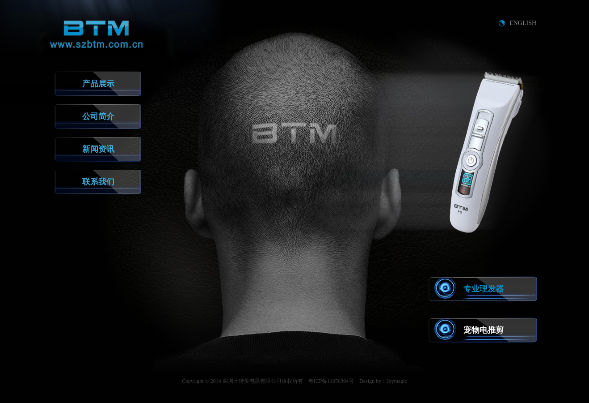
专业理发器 (483, 288)
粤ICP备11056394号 (331, 381)
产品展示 (98, 83)
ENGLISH (522, 23)
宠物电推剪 (483, 330)
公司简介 (98, 116)
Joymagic (397, 381)
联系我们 (98, 181)
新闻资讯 (98, 149)
